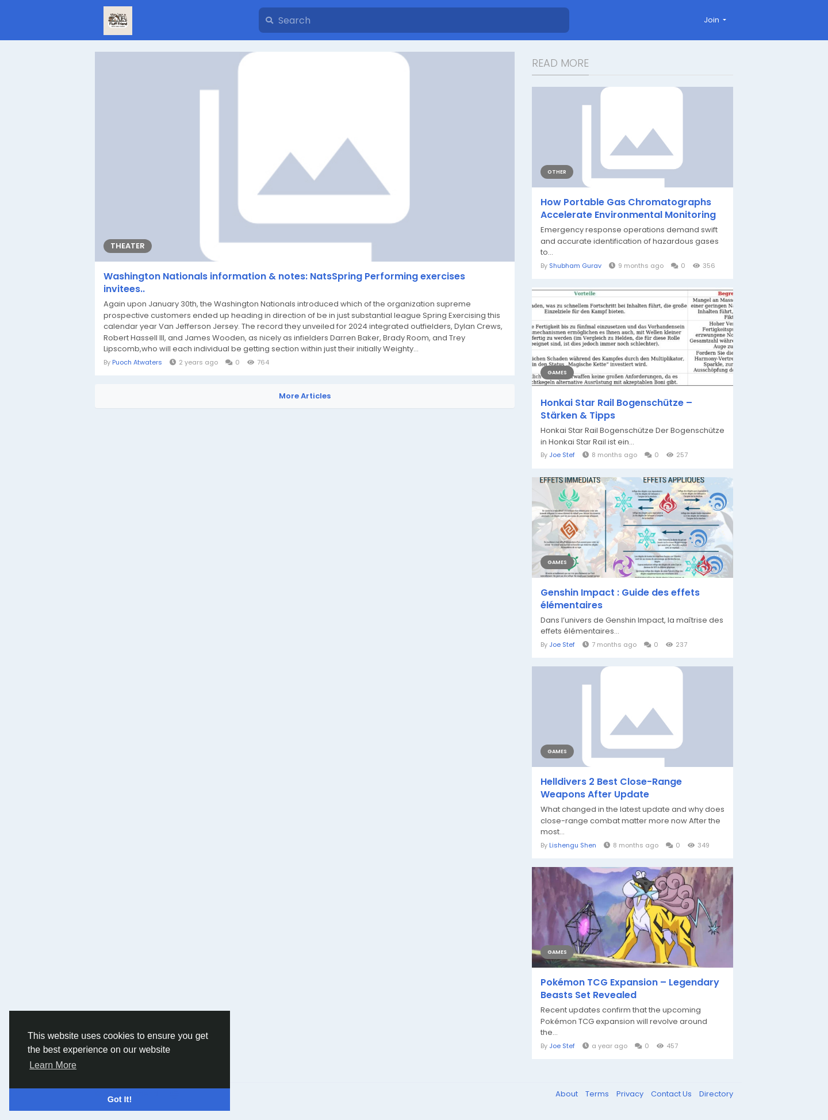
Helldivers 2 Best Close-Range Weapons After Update (611, 788)
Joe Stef (562, 454)
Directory (716, 1093)
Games (557, 372)
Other (556, 171)
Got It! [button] (120, 1099)
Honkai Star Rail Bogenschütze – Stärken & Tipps (616, 409)
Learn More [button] (52, 1065)
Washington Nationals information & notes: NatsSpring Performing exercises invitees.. (284, 283)
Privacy (630, 1093)
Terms (598, 1093)
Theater (127, 245)
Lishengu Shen (572, 845)
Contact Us (672, 1093)
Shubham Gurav (575, 265)
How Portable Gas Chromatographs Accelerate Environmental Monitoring (628, 208)
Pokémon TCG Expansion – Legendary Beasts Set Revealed (629, 989)
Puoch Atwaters (137, 362)
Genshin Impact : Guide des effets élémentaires (620, 599)
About (567, 1093)
